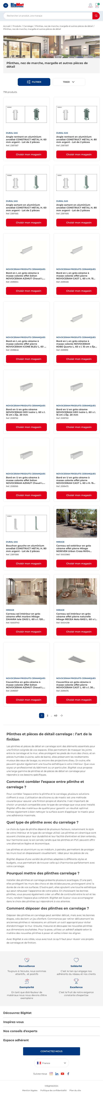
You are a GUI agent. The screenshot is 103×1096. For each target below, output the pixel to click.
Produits (17, 26)
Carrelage (28, 26)
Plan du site (75, 1090)
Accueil (6, 26)
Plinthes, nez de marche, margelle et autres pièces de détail (64, 26)
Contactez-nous (51, 1051)
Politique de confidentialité (53, 1090)
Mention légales (29, 1090)
